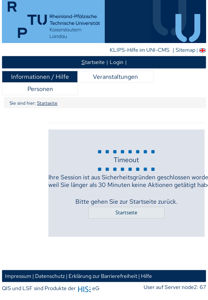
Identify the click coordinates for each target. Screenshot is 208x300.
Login (116, 61)
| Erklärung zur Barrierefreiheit (101, 275)
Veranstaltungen (115, 77)
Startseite (47, 103)
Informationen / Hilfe (40, 77)
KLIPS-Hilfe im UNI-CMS (140, 49)
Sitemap (185, 49)
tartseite (93, 61)
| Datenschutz (48, 275)
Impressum (18, 275)
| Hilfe (145, 275)
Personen (40, 89)
